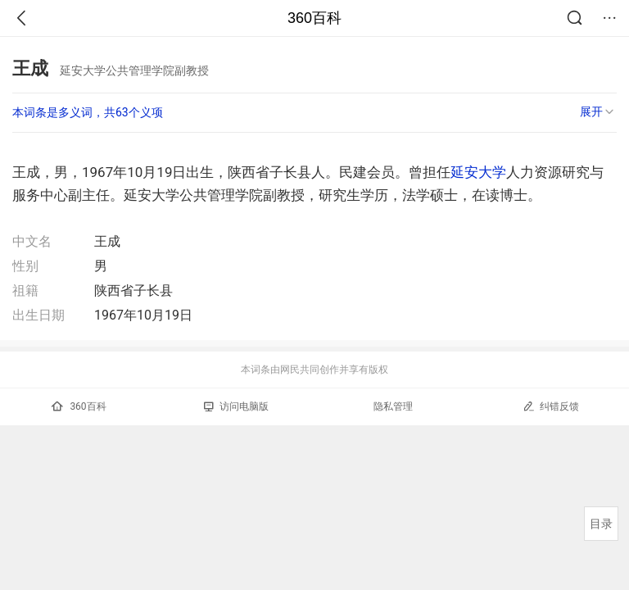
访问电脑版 (236, 406)
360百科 (314, 18)
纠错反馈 (551, 406)
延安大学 (478, 172)
